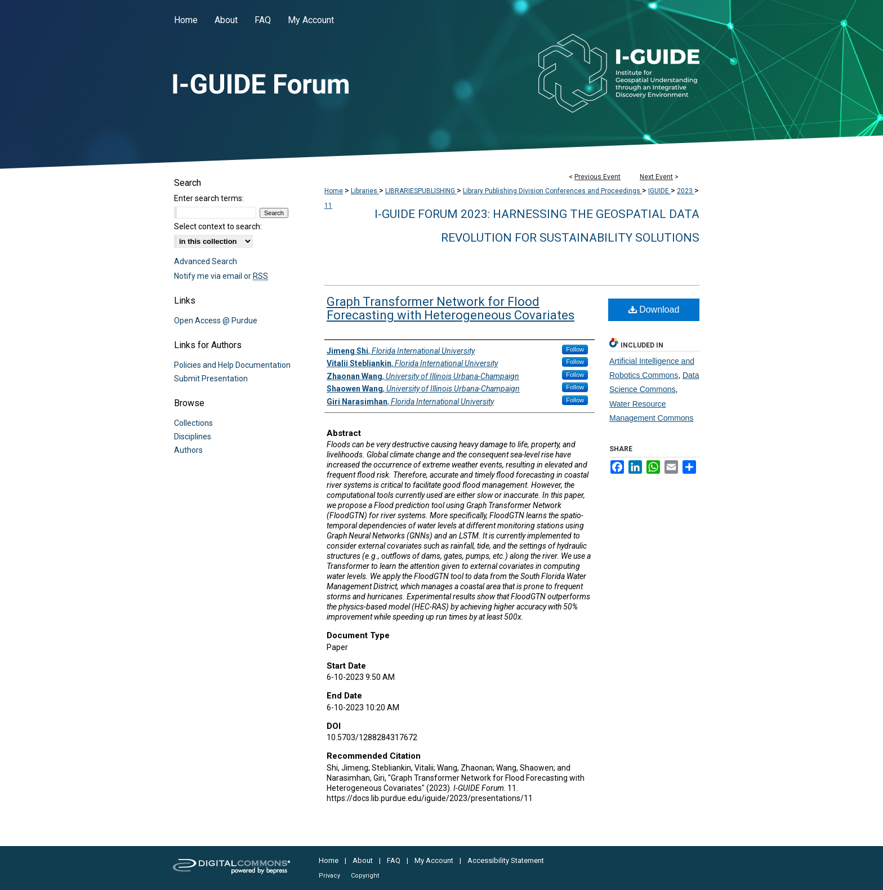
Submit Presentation (211, 378)
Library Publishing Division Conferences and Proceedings (552, 191)
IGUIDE (659, 191)
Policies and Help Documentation (232, 365)
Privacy (329, 875)
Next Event (656, 177)
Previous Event (597, 177)
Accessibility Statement (505, 860)
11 (328, 206)
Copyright (365, 875)
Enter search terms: (209, 198)
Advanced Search (205, 261)
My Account (433, 860)
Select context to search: (218, 226)
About (363, 860)
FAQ (393, 860)
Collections (193, 423)
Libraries (365, 191)
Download (654, 309)
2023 (685, 191)
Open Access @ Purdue (215, 320)
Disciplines (192, 436)
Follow (575, 349)
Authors (188, 450)
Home (333, 191)
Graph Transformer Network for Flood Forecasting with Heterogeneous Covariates (450, 308)
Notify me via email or (221, 276)
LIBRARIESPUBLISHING (421, 191)
